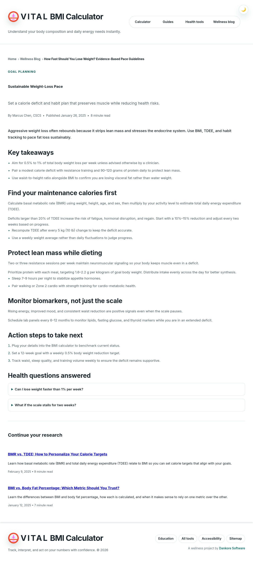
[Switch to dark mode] (243, 9)
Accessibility (211, 538)
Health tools (194, 22)
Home (12, 59)
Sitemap (235, 538)
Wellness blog (224, 22)
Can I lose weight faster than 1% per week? (49, 389)
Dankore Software (232, 548)
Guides (168, 22)
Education (166, 538)
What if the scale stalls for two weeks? (45, 405)
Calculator (143, 22)
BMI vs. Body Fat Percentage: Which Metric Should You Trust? (63, 488)
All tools (188, 538)
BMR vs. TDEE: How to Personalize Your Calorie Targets (57, 454)
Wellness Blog (30, 59)
